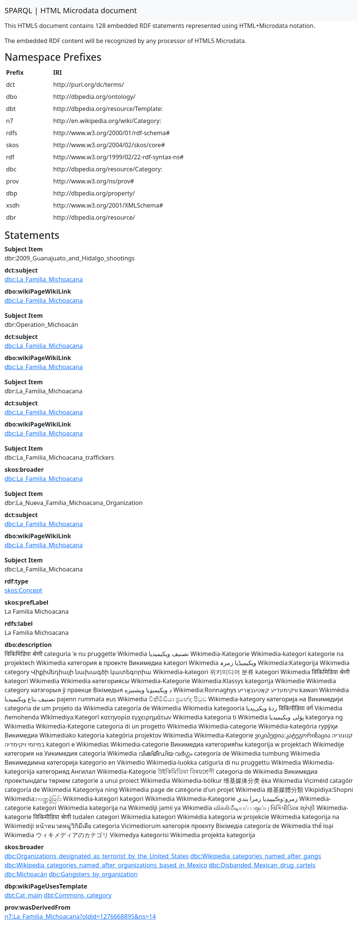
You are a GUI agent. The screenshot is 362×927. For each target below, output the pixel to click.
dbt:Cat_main (23, 895)
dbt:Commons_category (78, 895)
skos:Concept (23, 590)
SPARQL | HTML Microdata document (71, 10)
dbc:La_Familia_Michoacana (44, 279)
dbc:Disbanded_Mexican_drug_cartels (262, 865)
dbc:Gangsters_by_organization (93, 874)
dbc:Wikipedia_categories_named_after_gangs (255, 856)
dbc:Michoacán (26, 874)
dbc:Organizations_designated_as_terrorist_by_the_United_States (97, 856)
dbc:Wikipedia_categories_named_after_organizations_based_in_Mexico (106, 865)
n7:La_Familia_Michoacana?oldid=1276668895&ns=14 (80, 916)
